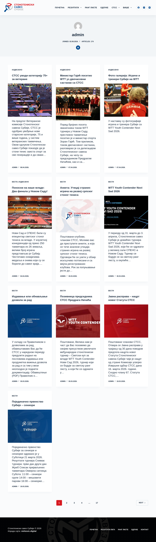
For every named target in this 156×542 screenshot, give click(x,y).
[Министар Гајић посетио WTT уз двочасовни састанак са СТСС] (78, 103)
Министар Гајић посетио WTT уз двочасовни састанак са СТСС (76, 79)
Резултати (75, 7)
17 (97, 506)
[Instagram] (144, 7)
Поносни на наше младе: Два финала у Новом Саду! (29, 191)
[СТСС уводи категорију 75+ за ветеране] (30, 100)
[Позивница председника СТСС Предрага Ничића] (78, 320)
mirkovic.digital (28, 531)
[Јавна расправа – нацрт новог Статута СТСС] (126, 320)
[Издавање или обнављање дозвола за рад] (30, 324)
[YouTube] (149, 7)
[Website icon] (78, 47)
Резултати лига (106, 530)
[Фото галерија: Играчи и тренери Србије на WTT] (126, 100)
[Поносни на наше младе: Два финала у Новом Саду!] (30, 215)
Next (142, 506)
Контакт (144, 530)
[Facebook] (138, 7)
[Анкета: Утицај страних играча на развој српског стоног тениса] (78, 215)
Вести (15, 182)
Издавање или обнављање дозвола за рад (28, 300)
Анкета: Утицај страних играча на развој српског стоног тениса (77, 191)
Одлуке (104, 7)
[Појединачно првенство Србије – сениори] (30, 429)
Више (128, 7)
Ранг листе (91, 7)
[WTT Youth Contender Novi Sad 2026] (126, 212)
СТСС (116, 7)
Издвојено (17, 70)
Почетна (59, 7)
